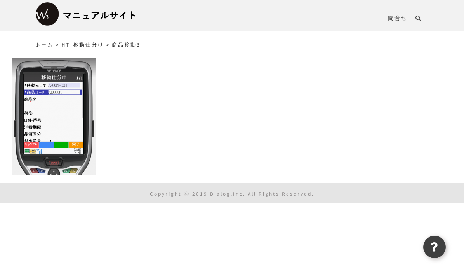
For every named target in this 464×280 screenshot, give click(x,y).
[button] (426, 17)
